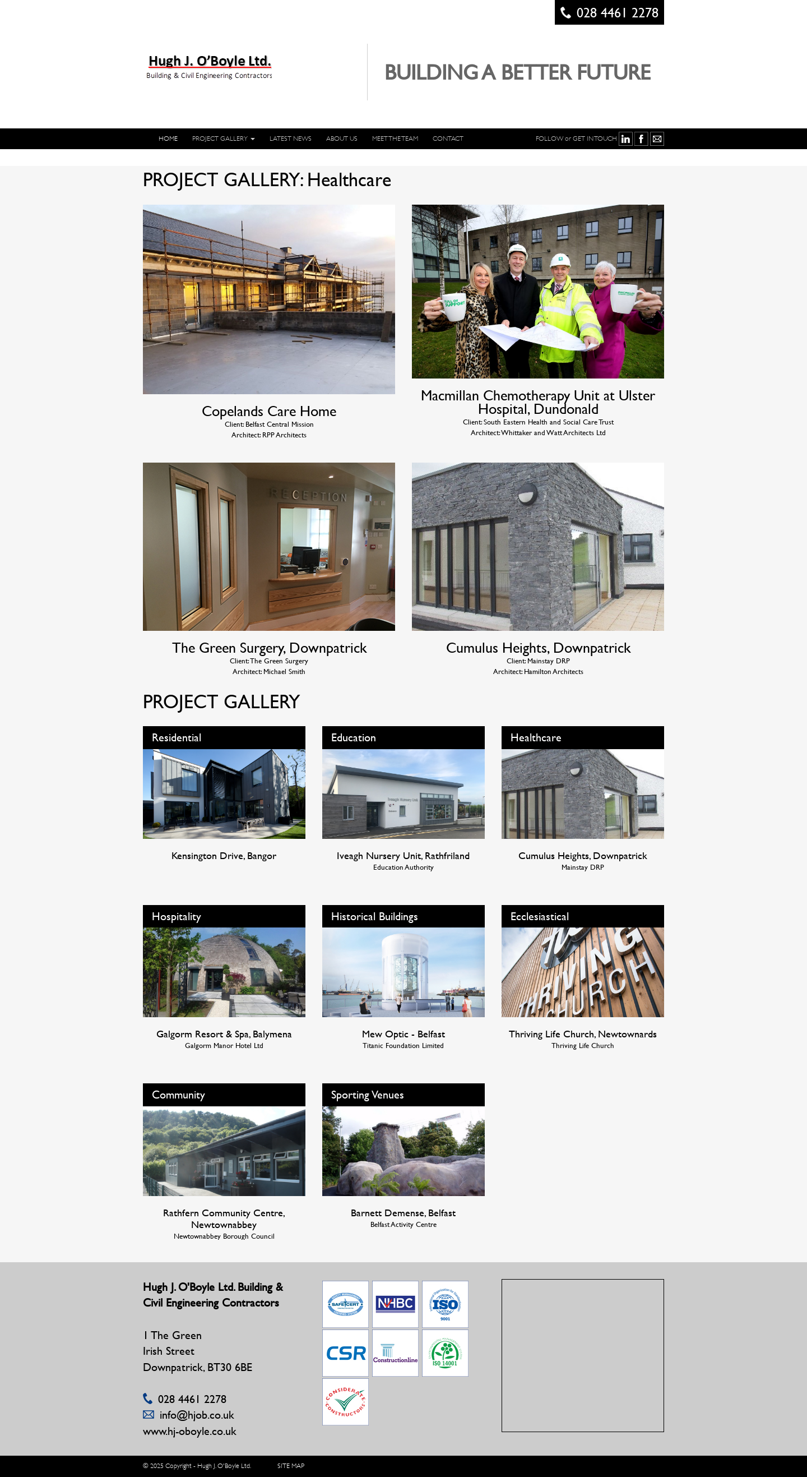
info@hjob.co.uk (197, 1414)
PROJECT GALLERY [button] (223, 138)
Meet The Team (395, 138)
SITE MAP (290, 1466)
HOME (168, 138)
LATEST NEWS (291, 138)
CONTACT (448, 138)
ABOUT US (342, 138)
